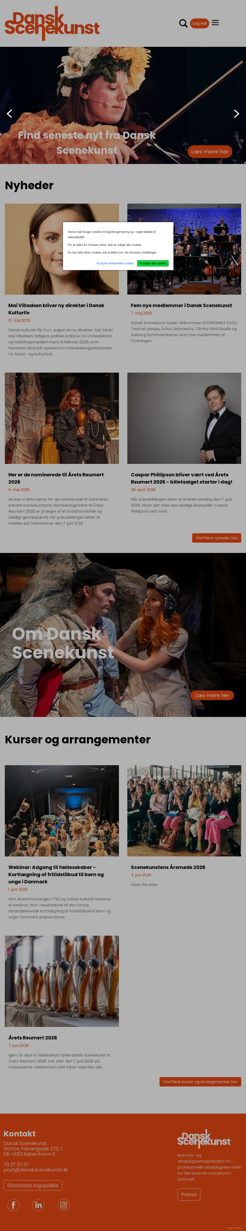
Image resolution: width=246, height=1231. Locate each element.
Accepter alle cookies (152, 263)
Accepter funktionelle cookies (115, 263)
